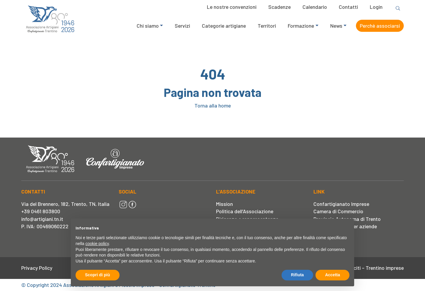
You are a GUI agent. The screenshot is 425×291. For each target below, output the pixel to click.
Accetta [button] (332, 274)
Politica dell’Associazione (244, 211)
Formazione (301, 25)
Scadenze (279, 7)
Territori (267, 25)
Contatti (348, 7)
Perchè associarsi (380, 25)
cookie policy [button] (97, 243)
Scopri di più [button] (97, 274)
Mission (224, 204)
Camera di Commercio (338, 211)
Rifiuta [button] (297, 274)
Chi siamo (148, 25)
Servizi (182, 25)
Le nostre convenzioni (231, 7)
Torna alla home (212, 105)
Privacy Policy (36, 267)
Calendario (315, 7)
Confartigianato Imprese (341, 204)
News (336, 25)
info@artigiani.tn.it (42, 219)
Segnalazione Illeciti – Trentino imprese (360, 267)
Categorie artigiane (224, 25)
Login (376, 7)
